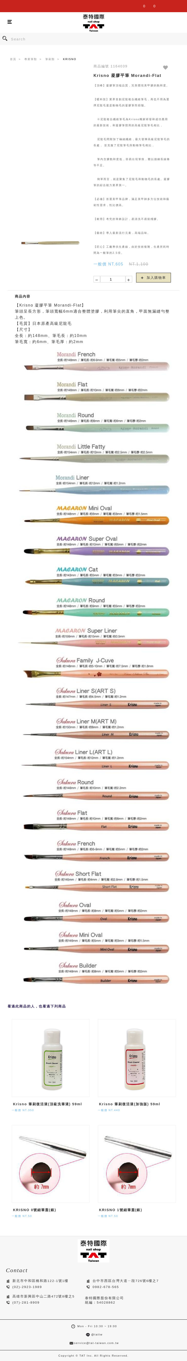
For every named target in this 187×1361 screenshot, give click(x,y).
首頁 (13, 59)
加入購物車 (153, 278)
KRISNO (69, 59)
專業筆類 (30, 59)
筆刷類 (50, 59)
